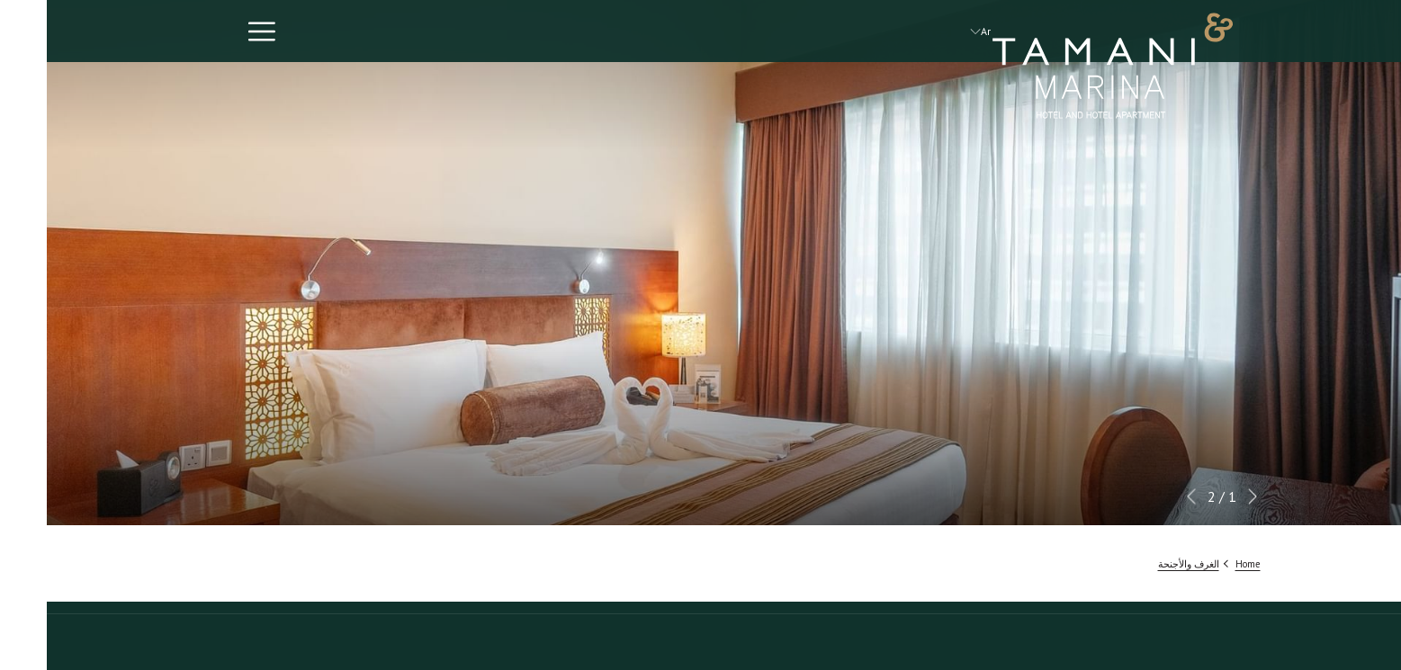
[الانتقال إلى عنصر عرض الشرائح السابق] (1206, 496)
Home (1201, 564)
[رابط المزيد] (208, 31)
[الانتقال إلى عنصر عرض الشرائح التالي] (1144, 496)
